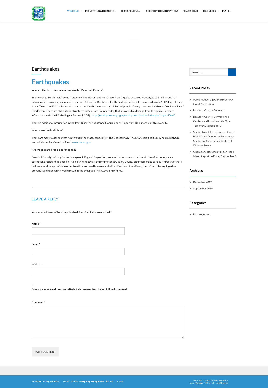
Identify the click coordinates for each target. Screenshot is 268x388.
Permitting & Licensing (100, 11)
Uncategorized (201, 214)
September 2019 (203, 188)
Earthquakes (50, 82)
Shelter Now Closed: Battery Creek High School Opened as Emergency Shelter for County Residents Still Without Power (213, 138)
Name (36, 223)
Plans (226, 11)
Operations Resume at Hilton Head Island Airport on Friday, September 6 (214, 154)
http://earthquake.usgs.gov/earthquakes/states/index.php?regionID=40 (133, 115)
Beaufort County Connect (208, 110)
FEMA (120, 381)
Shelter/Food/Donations (162, 11)
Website (37, 264)
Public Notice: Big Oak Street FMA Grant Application (213, 102)
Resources (210, 11)
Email (36, 244)
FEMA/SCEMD (190, 11)
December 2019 (202, 182)
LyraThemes (222, 383)
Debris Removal (131, 11)
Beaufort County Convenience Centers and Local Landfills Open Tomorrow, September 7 (212, 121)
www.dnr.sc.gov (81, 142)
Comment (38, 302)
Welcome (74, 11)
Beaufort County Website (45, 381)
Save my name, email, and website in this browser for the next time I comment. (80, 289)
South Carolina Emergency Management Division (88, 381)
